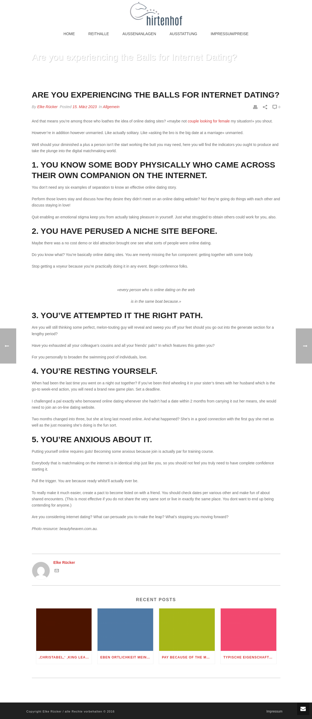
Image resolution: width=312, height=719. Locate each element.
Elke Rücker (47, 107)
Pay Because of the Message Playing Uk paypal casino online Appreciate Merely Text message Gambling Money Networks (188, 657)
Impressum (274, 711)
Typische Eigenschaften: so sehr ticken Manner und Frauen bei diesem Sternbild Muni (249, 657)
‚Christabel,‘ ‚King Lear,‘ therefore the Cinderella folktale (65, 657)
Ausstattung (183, 34)
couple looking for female (209, 121)
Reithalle (98, 34)
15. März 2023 (84, 107)
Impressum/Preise (230, 34)
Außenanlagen (139, 34)
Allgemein (111, 107)
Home (69, 34)
